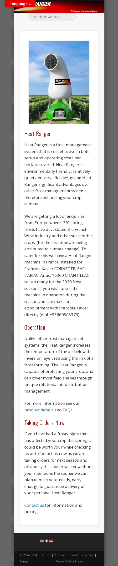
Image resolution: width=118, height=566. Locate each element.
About (46, 555)
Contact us (48, 453)
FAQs (67, 410)
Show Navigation (87, 42)
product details (38, 410)
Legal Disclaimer (81, 555)
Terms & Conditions (69, 561)
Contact (60, 555)
